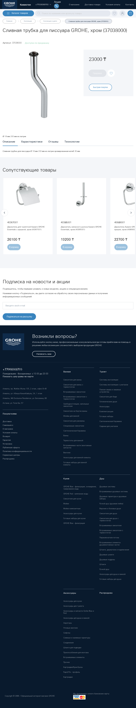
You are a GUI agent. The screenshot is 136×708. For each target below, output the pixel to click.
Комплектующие (106, 411)
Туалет (103, 371)
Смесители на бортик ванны (75, 411)
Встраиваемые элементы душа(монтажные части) (110, 544)
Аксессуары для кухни (72, 513)
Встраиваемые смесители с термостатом (75, 398)
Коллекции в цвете (50, 21)
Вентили (66, 453)
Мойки (66, 504)
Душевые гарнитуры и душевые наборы (112, 497)
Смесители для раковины (74, 421)
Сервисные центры (11, 455)
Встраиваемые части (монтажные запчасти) (77, 446)
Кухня (66, 478)
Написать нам (43, 354)
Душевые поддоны (107, 560)
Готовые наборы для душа (110, 579)
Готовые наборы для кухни (74, 518)
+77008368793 (12, 369)
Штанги (102, 564)
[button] (41, 4)
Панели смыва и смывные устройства (110, 391)
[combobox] (72, 13)
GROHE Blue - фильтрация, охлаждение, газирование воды (80, 488)
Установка (7, 444)
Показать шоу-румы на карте (18, 376)
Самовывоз (8, 425)
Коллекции (28, 21)
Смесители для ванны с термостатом (73, 386)
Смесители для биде (108, 397)
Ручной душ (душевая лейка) (111, 504)
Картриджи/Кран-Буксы (73, 667)
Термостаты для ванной (73, 441)
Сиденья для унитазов (108, 426)
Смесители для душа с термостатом (108, 519)
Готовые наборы (106, 416)
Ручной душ (104, 569)
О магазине (8, 429)
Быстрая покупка (100, 87)
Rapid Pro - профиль (71, 672)
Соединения (68, 643)
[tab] (10, 142)
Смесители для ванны (72, 380)
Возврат (6, 436)
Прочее (66, 662)
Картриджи (68, 677)
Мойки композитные (71, 509)
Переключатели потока (109, 538)
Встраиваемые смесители (74, 392)
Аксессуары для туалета (73, 606)
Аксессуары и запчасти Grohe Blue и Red (78, 612)
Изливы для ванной (71, 416)
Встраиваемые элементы (73, 657)
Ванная (67, 371)
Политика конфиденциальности (17, 451)
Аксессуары (104, 407)
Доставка (7, 421)
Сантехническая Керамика (74, 431)
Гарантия (7, 440)
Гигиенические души (108, 402)
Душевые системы (107, 487)
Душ (101, 478)
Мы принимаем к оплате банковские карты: (91, 694)
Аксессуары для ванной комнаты (77, 458)
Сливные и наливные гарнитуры (76, 638)
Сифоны (66, 633)
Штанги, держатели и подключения (114, 550)
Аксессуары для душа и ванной (112, 574)
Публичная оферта (11, 447)
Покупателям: (10, 413)
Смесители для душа (108, 513)
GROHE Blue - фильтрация (74, 523)
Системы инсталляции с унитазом (113, 385)
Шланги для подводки (72, 648)
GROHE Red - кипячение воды (75, 494)
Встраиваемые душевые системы (113, 492)
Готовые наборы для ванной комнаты (75, 463)
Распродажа (8, 459)
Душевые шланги (106, 555)
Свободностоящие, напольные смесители (76, 405)
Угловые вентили (70, 628)
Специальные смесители (73, 426)
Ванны (65, 436)
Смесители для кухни (72, 499)
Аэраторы (67, 623)
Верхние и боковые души (110, 509)
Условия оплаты (10, 433)
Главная (9, 21)
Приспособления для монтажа (76, 653)
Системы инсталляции (108, 380)
